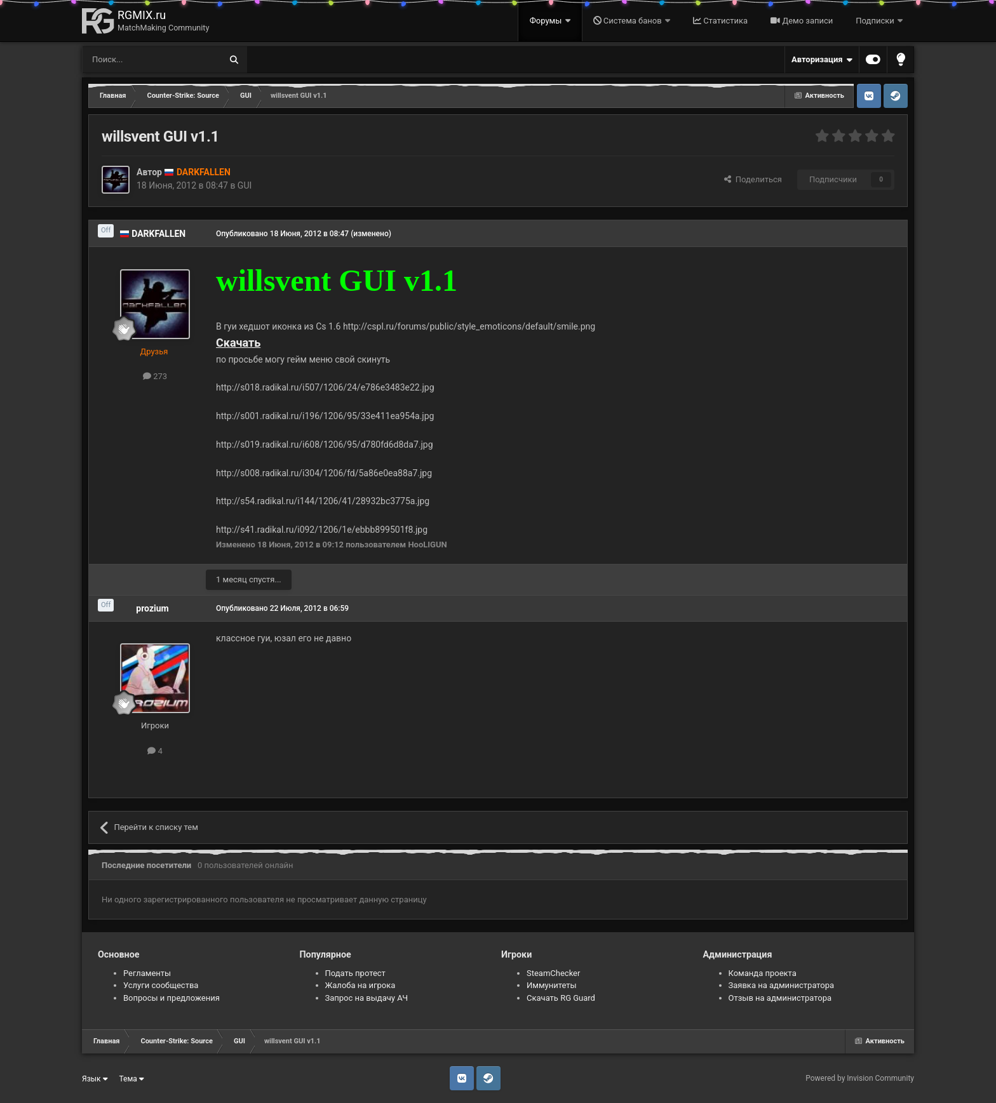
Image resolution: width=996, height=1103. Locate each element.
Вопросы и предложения (171, 998)
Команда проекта (763, 973)
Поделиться (753, 179)
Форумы (547, 20)
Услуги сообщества (160, 985)
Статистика (720, 20)
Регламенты (147, 973)
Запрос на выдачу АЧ (366, 998)
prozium (152, 608)
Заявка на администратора (782, 985)
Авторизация (821, 59)
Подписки (876, 20)
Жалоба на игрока (360, 985)
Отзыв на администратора (780, 998)
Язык (95, 1078)
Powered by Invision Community (859, 1078)
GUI (245, 185)
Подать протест (355, 973)
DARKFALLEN (158, 234)
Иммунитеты (552, 985)
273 (155, 376)
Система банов (628, 20)
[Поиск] (122, 59)
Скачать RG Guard (561, 998)
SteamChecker (553, 973)
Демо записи (802, 20)
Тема (131, 1078)
